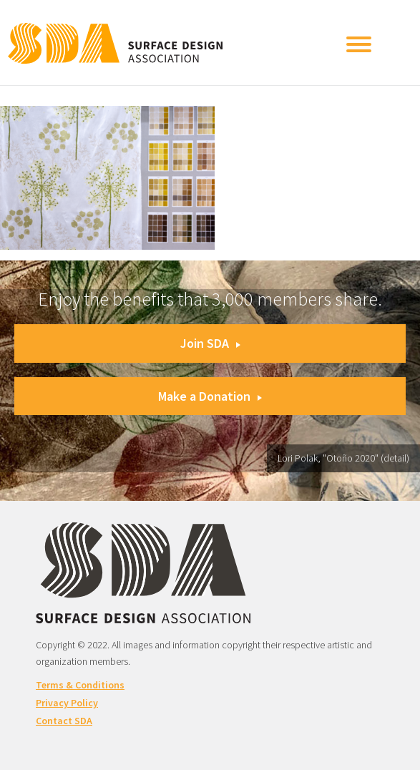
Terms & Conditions (80, 684)
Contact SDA (64, 720)
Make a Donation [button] (210, 396)
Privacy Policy (67, 702)
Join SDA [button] (210, 343)
